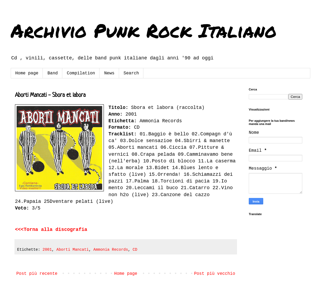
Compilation (81, 73)
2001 (47, 249)
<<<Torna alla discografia (51, 229)
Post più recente (37, 273)
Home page (26, 73)
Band (52, 73)
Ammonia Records (110, 249)
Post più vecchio (214, 273)
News (109, 73)
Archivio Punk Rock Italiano (144, 30)
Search (131, 73)
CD (135, 249)
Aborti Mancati (72, 249)
